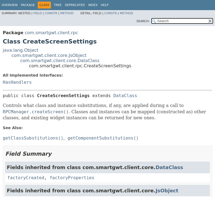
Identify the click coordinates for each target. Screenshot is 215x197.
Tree (58, 5)
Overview (10, 5)
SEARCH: (143, 21)
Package (28, 5)
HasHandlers (17, 82)
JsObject (167, 190)
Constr (51, 13)
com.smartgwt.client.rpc (51, 32)
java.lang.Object (20, 50)
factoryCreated (25, 177)
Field (37, 13)
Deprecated (75, 5)
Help (105, 5)
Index (92, 5)
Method (67, 13)
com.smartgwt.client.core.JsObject (48, 55)
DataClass (125, 95)
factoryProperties (72, 177)
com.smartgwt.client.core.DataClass (60, 60)
